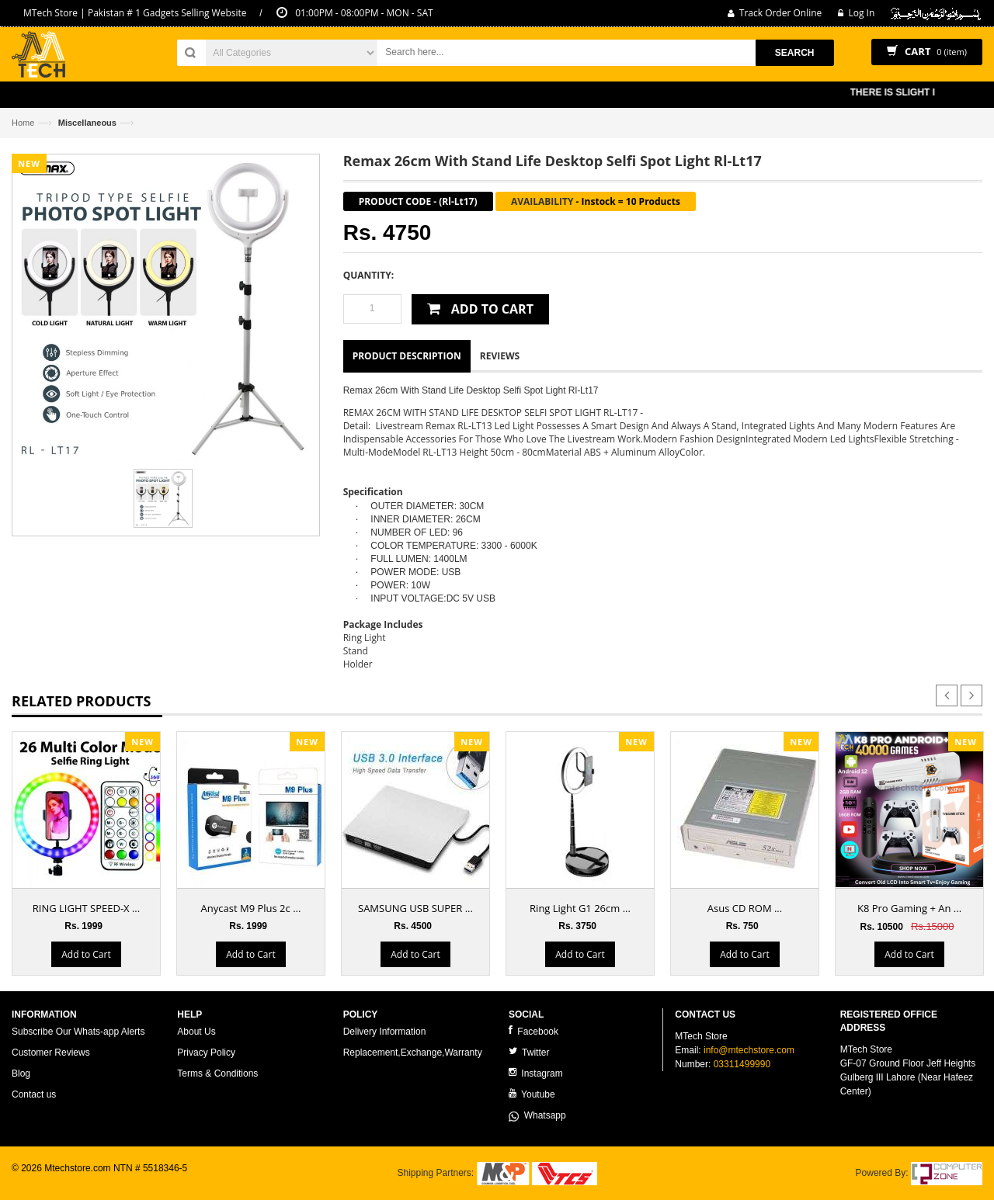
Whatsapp (537, 1115)
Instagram (536, 1073)
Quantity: (368, 275)
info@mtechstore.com (749, 1050)
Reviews (500, 355)
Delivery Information (384, 1031)
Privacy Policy (206, 1052)
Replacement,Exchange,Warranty (412, 1052)
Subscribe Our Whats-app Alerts (78, 1031)
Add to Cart (85, 954)
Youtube (532, 1094)
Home (23, 122)
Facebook (533, 1031)
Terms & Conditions (217, 1073)
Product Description (407, 355)
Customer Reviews (51, 1052)
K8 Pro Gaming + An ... (909, 908)
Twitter (529, 1052)
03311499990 (742, 1064)
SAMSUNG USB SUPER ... (415, 908)
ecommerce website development (81, 1181)
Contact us (34, 1094)
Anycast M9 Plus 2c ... (251, 908)
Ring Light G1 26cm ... (580, 908)
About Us (196, 1031)
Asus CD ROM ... (744, 908)
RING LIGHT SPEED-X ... (86, 908)
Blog (21, 1073)
